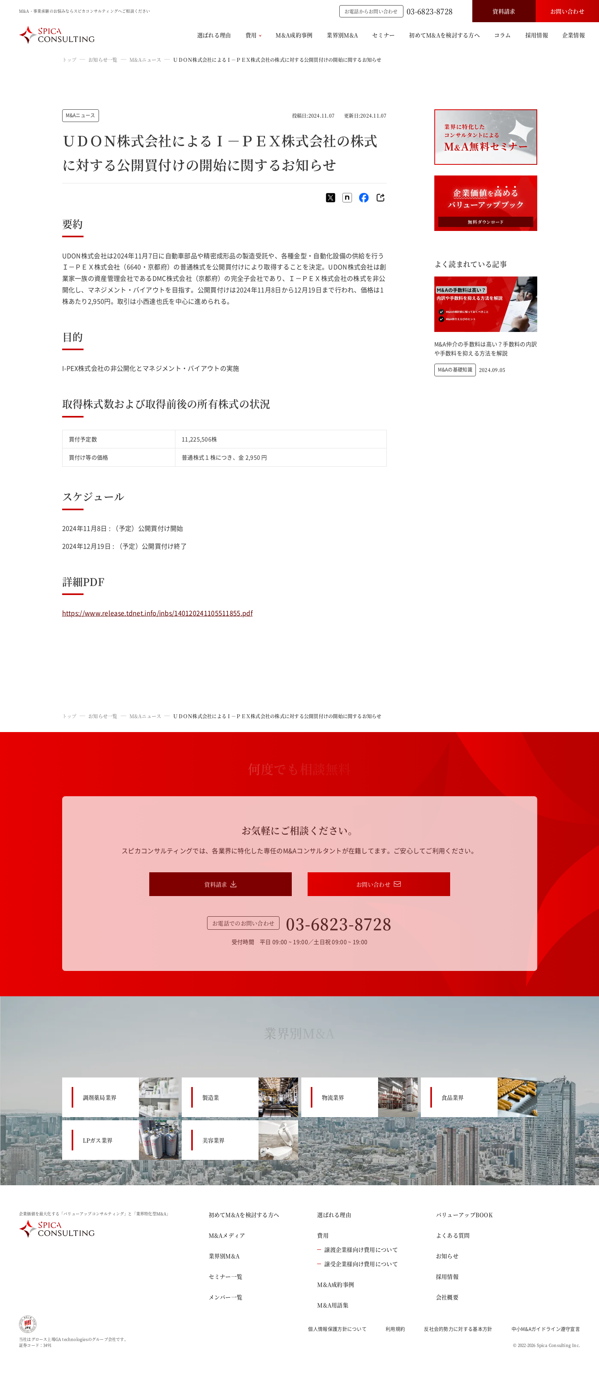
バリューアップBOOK (464, 1215)
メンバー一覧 (226, 1297)
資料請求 (504, 11)
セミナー (383, 35)
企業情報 (573, 35)
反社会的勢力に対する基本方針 (458, 1329)
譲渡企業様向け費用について (357, 1249)
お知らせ (447, 1256)
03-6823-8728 (430, 11)
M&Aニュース (145, 59)
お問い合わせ (567, 11)
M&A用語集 (332, 1305)
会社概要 (447, 1297)
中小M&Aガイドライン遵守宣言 (546, 1329)
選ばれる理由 (214, 35)
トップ (69, 59)
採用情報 (536, 35)
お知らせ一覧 (102, 59)
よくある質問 (453, 1235)
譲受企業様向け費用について (357, 1264)
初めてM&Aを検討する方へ (444, 35)
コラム (502, 35)
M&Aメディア (227, 1235)
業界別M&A (342, 35)
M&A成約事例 (294, 35)
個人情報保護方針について (337, 1329)
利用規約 (395, 1329)
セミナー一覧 (226, 1276)
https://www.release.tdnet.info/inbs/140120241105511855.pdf (157, 613)
